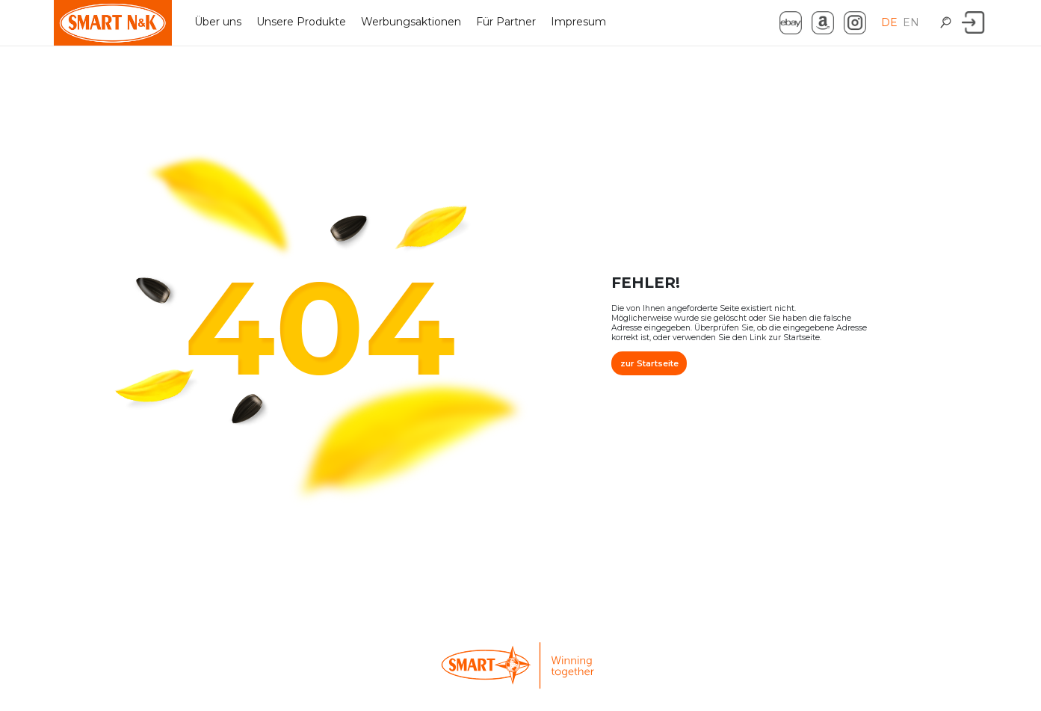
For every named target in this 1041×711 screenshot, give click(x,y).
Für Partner (506, 21)
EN (912, 22)
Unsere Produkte (301, 21)
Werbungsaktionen (411, 21)
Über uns (217, 21)
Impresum (578, 21)
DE (891, 22)
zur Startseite (649, 355)
